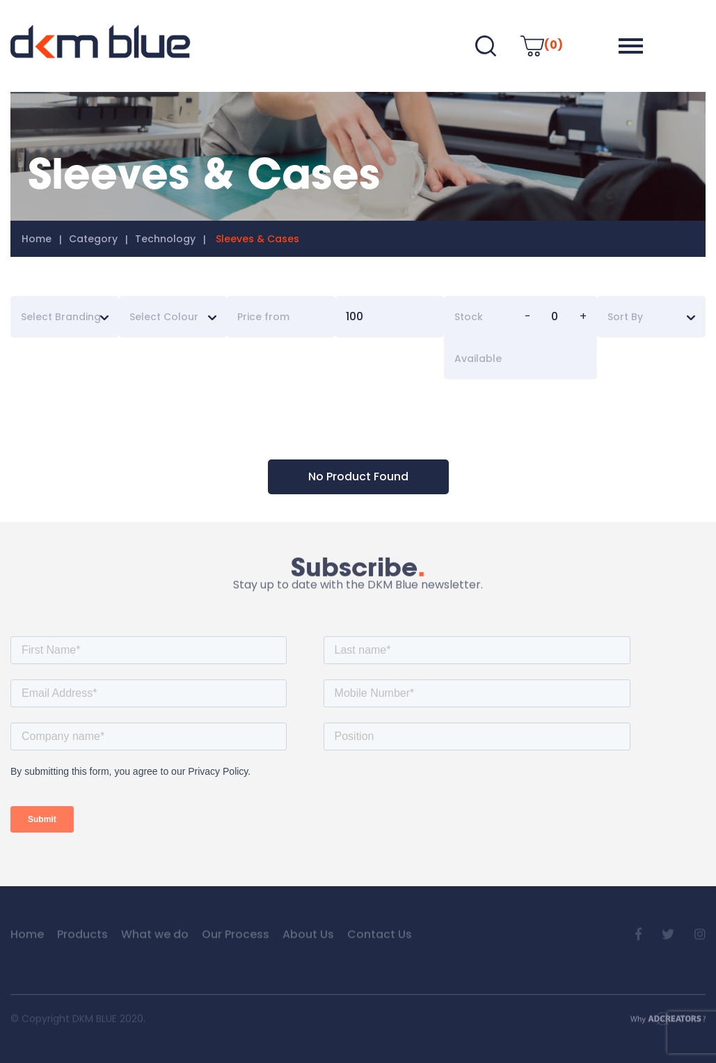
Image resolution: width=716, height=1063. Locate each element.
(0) (541, 45)
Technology (165, 239)
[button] (630, 46)
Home (36, 239)
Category (93, 239)
